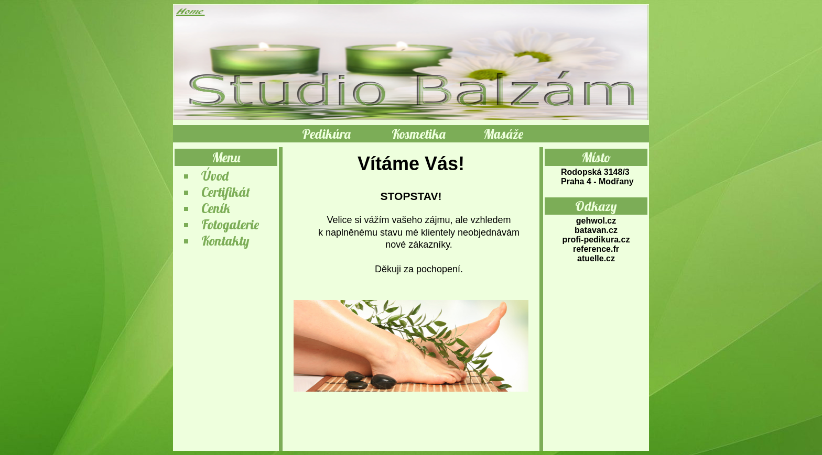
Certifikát (225, 192)
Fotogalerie (230, 224)
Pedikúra (326, 134)
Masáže (503, 134)
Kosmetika (419, 134)
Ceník (215, 208)
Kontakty (225, 240)
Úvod (215, 176)
